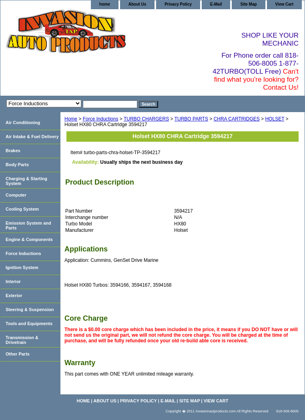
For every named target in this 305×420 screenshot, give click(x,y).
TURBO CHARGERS (146, 119)
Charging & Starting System (26, 181)
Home (70, 119)
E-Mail (216, 4)
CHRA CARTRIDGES (237, 119)
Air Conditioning (23, 122)
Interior (13, 281)
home (104, 4)
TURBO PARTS (191, 119)
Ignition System (22, 267)
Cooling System (22, 209)
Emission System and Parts (28, 225)
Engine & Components (29, 239)
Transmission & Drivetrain (22, 340)
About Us (137, 4)
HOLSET (274, 119)
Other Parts (18, 354)
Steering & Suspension (30, 309)
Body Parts (17, 164)
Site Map (248, 4)
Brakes (13, 150)
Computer (16, 195)
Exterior (14, 295)
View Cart (284, 4)
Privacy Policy (178, 4)
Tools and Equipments (29, 323)
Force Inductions (100, 119)
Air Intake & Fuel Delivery (32, 136)
